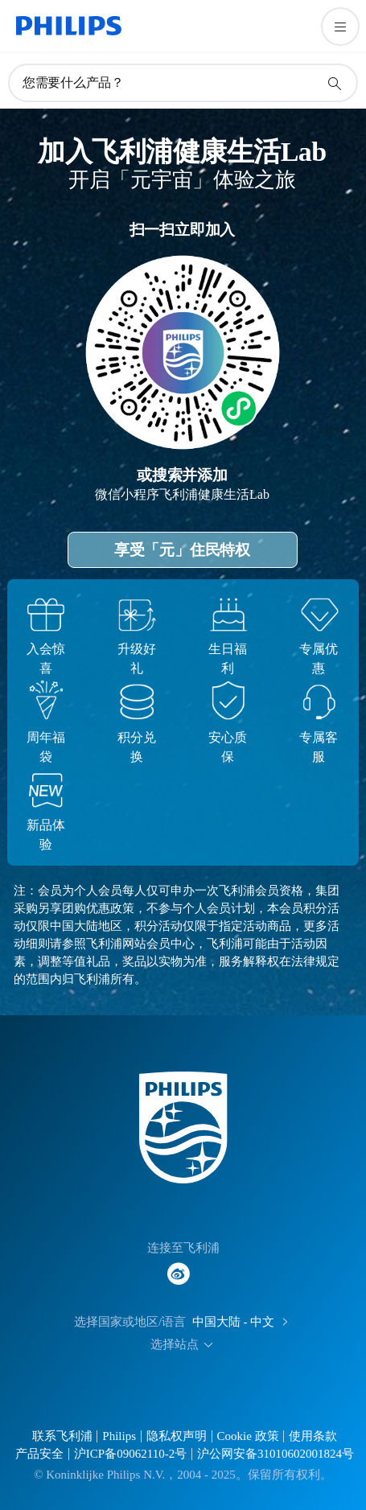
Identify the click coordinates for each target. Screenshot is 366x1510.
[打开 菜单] (340, 26)
